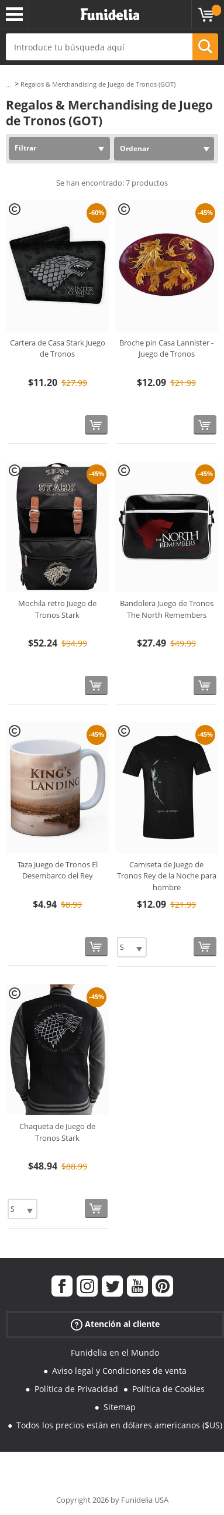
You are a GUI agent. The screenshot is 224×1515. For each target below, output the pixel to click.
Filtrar (25, 148)
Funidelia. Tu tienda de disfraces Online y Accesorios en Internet (110, 14)
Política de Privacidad (76, 1388)
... (8, 84)
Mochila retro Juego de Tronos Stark (57, 609)
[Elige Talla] (132, 947)
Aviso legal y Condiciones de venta (119, 1370)
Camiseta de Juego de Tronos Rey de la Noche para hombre (166, 875)
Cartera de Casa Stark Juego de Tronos (57, 348)
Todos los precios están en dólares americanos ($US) (119, 1425)
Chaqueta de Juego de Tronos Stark (57, 1132)
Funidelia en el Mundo (115, 1352)
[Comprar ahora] (96, 425)
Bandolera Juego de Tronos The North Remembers (166, 609)
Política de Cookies (168, 1388)
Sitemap (120, 1407)
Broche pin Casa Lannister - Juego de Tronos (166, 348)
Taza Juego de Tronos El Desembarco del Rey (58, 870)
